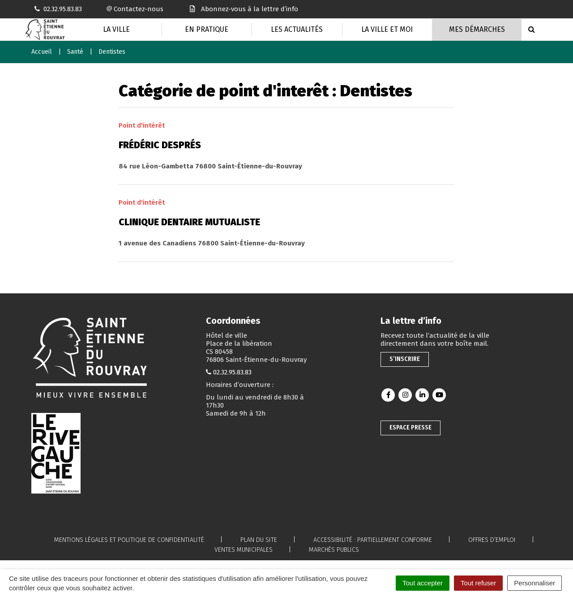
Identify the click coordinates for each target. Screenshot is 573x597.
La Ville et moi (387, 29)
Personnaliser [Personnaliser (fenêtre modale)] (534, 583)
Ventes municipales (243, 550)
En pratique (206, 29)
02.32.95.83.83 (232, 372)
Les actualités (297, 29)
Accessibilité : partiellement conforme (372, 540)
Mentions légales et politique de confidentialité (129, 540)
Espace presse (410, 427)
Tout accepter (422, 583)
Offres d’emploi (492, 540)
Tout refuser (478, 583)
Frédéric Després (160, 145)
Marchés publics (334, 550)
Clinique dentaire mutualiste (189, 222)
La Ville (116, 29)
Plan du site (258, 540)
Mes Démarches (477, 29)
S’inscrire (404, 359)
